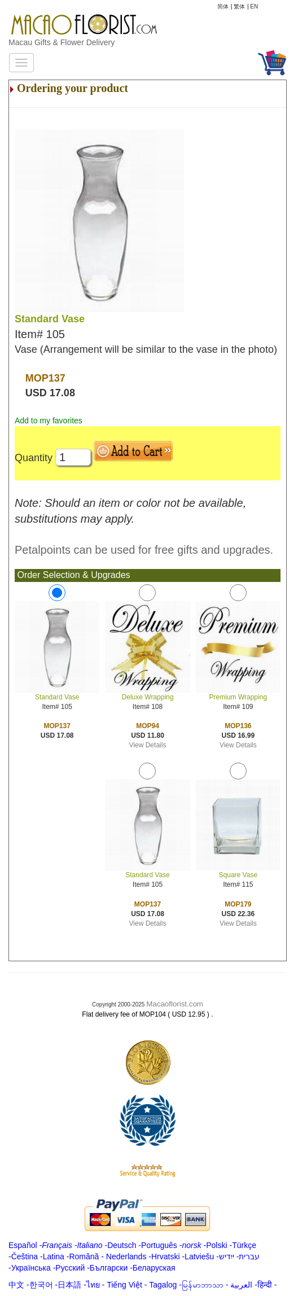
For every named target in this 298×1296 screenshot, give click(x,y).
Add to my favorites (48, 420)
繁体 (239, 6)
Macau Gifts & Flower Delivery (61, 42)
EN (254, 6)
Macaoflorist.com (174, 1004)
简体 (223, 6)
